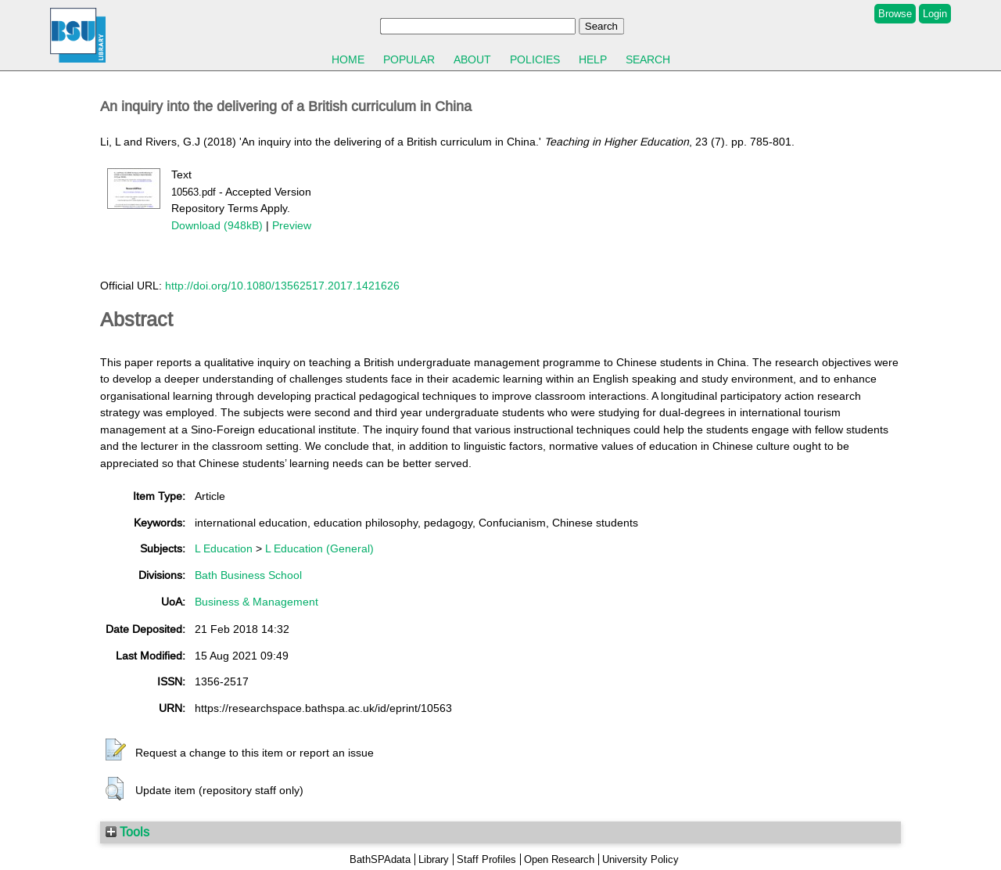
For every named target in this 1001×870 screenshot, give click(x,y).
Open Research (559, 859)
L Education (224, 548)
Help (593, 59)
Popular (409, 59)
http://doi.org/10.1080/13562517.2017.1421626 (282, 285)
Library (433, 859)
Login (935, 14)
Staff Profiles (486, 859)
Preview (291, 225)
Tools (127, 832)
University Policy (640, 859)
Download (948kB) (217, 225)
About (472, 59)
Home (348, 59)
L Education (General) (319, 548)
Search (648, 59)
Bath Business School (248, 575)
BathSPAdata (380, 859)
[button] (116, 750)
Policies (535, 59)
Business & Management (256, 601)
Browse (895, 14)
